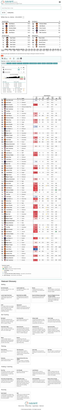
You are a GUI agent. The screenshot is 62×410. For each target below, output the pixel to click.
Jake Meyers (12, 23)
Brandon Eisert (42, 46)
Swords (18, 337)
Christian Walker (12, 28)
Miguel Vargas (9, 135)
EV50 (2, 304)
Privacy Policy (28, 405)
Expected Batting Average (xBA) (38, 295)
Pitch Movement (20, 349)
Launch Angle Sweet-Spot (6, 295)
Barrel (6, 268)
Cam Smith (8, 102)
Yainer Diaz (8, 120)
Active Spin (34, 349)
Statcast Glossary (8, 281)
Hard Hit (6, 267)
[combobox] (31, 8)
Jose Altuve (8, 122)
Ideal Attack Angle (4, 326)
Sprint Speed (3, 393)
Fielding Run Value (20, 378)
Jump (49, 370)
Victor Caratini (42, 28)
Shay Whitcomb (9, 100)
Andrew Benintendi (10, 144)
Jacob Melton (9, 137)
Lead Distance (35, 370)
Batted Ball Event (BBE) (21, 295)
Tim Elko (8, 111)
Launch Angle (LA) (20, 287)
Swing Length (35, 318)
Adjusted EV (19, 304)
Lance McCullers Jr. (43, 40)
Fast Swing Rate (20, 318)
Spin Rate (50, 349)
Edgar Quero (9, 133)
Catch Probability (35, 378)
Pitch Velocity (4, 349)
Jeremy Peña (12, 30)
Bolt (17, 393)
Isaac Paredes (9, 124)
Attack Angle (50, 318)
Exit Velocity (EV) (4, 287)
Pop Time (3, 370)
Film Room (55, 63)
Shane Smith (41, 38)
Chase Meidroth (9, 107)
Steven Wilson (42, 44)
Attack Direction (20, 326)
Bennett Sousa (42, 42)
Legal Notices (36, 405)
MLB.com (42, 405)
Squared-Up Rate (51, 326)
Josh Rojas (8, 113)
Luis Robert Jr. (12, 26)
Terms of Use (21, 405)
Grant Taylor (12, 38)
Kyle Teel (8, 131)
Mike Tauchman (42, 32)
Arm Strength (19, 370)
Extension (3, 358)
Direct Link (3, 61)
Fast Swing (6, 270)
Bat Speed (3, 318)
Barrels (33, 287)
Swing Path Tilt (35, 326)
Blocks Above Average (52, 378)
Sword (5, 272)
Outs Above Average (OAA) (6, 378)
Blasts (2, 337)
